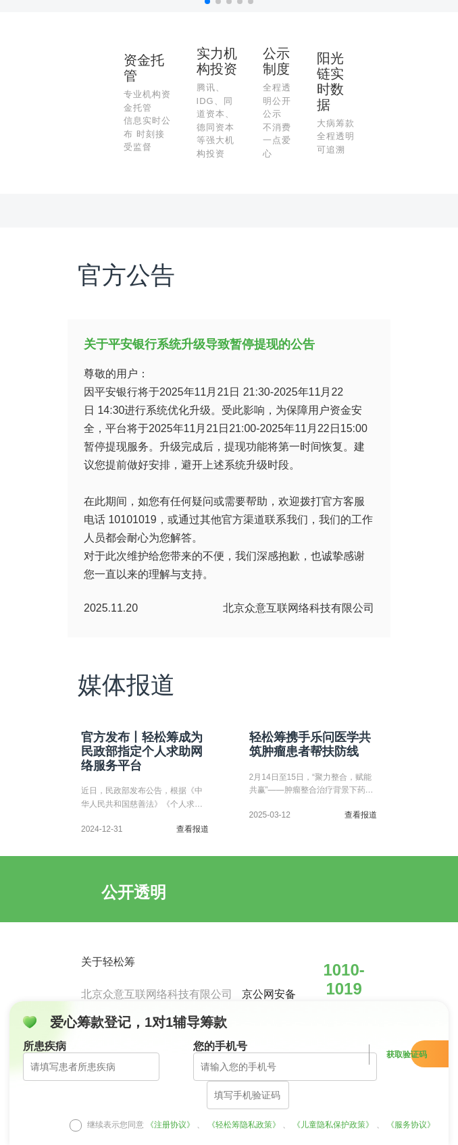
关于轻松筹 (108, 961)
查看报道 (192, 829)
